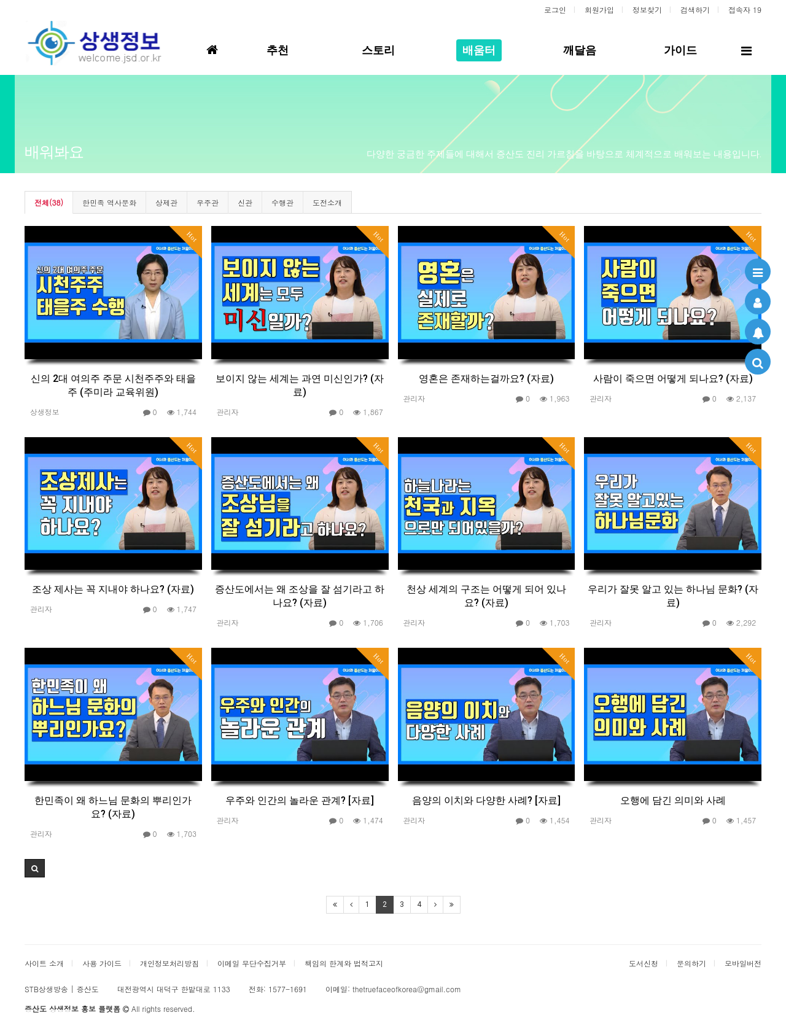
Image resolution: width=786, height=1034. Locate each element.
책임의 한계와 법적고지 (344, 963)
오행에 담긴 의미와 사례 (673, 800)
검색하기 (695, 9)
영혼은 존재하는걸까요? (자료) (486, 378)
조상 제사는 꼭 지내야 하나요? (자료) (113, 589)
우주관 (207, 202)
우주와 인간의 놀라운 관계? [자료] (299, 800)
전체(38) (48, 202)
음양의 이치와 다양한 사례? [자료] (486, 800)
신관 (245, 202)
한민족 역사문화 (109, 202)
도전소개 (327, 202)
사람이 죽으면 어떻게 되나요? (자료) (673, 378)
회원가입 (599, 9)
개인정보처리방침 (169, 963)
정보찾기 (647, 9)
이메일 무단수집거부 (251, 963)
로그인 (555, 9)
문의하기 (691, 963)
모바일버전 (743, 963)
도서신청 (643, 963)
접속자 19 (744, 9)
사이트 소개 (44, 963)
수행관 (282, 202)
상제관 (166, 202)
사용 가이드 (102, 963)
